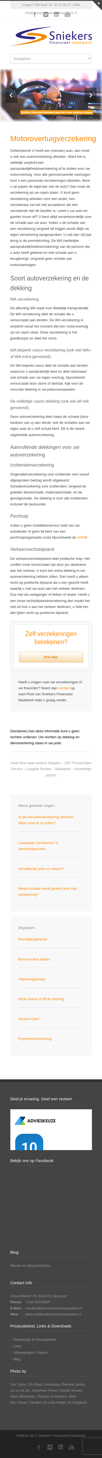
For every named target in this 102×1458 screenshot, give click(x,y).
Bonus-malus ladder (34, 959)
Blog (17, 1359)
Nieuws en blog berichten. (30, 1266)
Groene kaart (28, 1019)
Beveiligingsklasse (32, 939)
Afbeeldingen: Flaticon (31, 1353)
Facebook (34, 14)
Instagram (45, 14)
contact (64, 688)
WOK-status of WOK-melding (41, 999)
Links (18, 1346)
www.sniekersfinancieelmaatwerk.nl (53, 1314)
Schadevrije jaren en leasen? (41, 869)
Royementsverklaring (35, 1039)
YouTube (67, 14)
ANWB (82, 537)
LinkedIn (56, 14)
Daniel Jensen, (71, 1390)
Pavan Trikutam (29, 1402)
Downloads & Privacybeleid (35, 1339)
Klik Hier (51, 657)
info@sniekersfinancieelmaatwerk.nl (53, 1308)
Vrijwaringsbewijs (31, 979)
